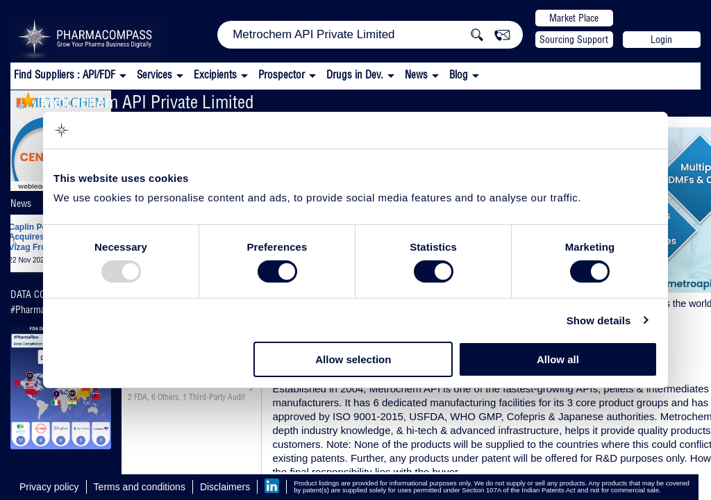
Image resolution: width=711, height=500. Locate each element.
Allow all (558, 359)
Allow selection (353, 359)
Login (661, 39)
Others (168, 397)
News (416, 74)
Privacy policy (49, 486)
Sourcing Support (573, 39)
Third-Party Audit (217, 397)
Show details (599, 320)
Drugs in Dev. (354, 74)
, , (186, 397)
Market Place (574, 18)
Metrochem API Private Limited (136, 101)
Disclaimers (225, 486)
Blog (458, 74)
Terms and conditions (139, 486)
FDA (140, 397)
